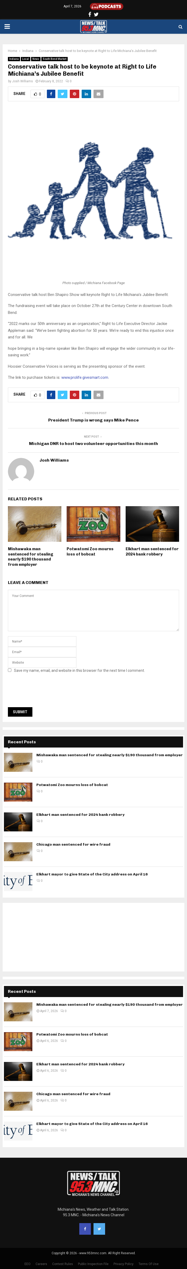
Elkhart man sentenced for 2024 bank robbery (152, 552)
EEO (27, 1264)
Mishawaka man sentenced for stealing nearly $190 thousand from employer (30, 557)
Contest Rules (62, 1264)
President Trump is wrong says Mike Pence (93, 420)
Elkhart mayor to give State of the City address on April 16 (92, 874)
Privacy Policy (124, 1264)
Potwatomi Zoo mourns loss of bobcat (90, 552)
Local (25, 59)
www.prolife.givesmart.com (84, 377)
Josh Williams (22, 81)
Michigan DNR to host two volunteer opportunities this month (93, 443)
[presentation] (48, 691)
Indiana (14, 59)
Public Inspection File (93, 1264)
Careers (41, 1264)
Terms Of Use (149, 1264)
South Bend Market (54, 59)
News (35, 59)
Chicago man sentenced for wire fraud (73, 844)
